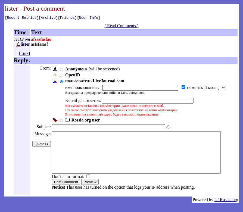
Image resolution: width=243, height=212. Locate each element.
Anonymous (76, 69)
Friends (67, 18)
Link (24, 54)
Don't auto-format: (68, 185)
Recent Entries (21, 18)
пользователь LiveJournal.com (94, 81)
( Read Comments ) (124, 26)
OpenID (72, 75)
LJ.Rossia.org (226, 208)
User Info (88, 18)
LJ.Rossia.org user (82, 121)
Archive (48, 18)
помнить (194, 88)
